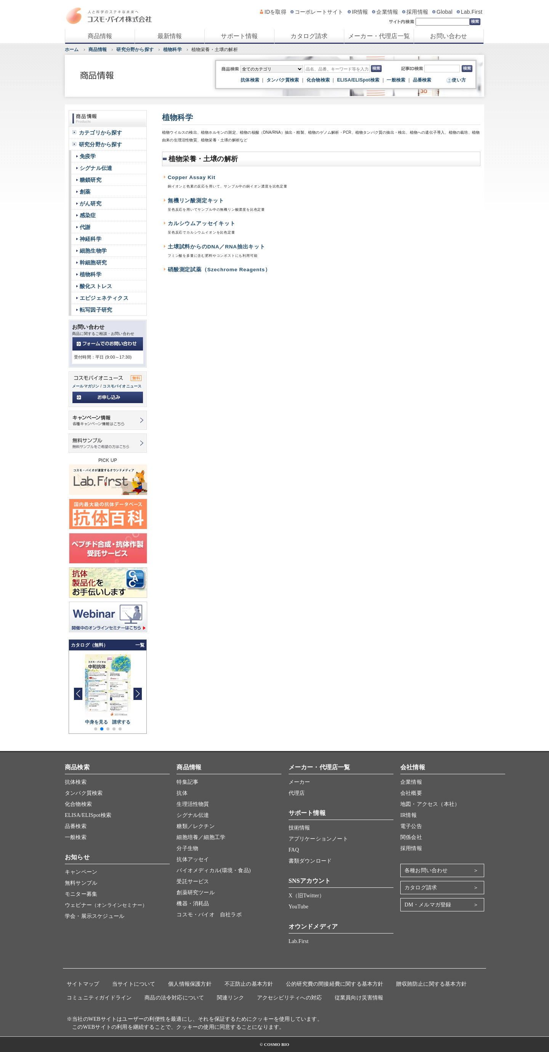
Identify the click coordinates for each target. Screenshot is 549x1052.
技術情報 (299, 828)
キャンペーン (81, 872)
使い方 (459, 80)
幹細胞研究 (93, 262)
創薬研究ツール (195, 892)
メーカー (299, 782)
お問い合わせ (448, 36)
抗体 (182, 793)
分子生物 (187, 848)
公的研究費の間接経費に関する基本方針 (335, 984)
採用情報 (417, 12)
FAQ (294, 850)
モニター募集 (81, 894)
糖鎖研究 (90, 180)
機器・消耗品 (193, 903)
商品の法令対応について (174, 998)
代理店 (297, 793)
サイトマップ (83, 984)
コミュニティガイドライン (99, 998)
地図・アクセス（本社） (430, 804)
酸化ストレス (96, 286)
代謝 (85, 227)
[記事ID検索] (442, 68)
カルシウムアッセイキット (202, 223)
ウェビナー (106, 905)
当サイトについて (134, 984)
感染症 (88, 215)
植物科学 (172, 49)
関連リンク (230, 998)
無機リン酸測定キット (196, 200)
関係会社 (411, 837)
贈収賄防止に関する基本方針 (431, 984)
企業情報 (387, 12)
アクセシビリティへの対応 (289, 998)
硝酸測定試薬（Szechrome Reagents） (219, 269)
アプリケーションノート (318, 839)
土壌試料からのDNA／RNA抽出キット (216, 247)
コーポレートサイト (319, 12)
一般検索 (396, 80)
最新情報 (169, 36)
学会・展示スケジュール (94, 916)
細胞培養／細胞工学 (201, 837)
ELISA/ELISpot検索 (358, 80)
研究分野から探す (135, 49)
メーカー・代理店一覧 (379, 36)
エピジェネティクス (104, 298)
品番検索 (422, 80)
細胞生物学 (93, 251)
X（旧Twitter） (307, 895)
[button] (137, 693)
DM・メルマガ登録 (428, 905)
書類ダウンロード (310, 861)
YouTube (298, 906)
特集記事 (187, 782)
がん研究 (90, 203)
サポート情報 (239, 36)
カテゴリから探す (100, 133)
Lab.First (471, 12)
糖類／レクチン (195, 826)
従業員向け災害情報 (359, 998)
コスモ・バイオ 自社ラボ (209, 914)
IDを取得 (275, 12)
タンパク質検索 (282, 80)
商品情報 (100, 36)
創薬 (85, 192)
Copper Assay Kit (191, 177)
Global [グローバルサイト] (445, 12)
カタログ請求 (309, 36)
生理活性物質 (193, 804)
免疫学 (88, 156)
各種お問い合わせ (426, 870)
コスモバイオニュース (122, 386)
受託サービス (193, 881)
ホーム (72, 49)
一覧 (139, 645)
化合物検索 (318, 80)
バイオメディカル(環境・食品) (213, 870)
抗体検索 (250, 80)
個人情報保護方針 (190, 984)
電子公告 (411, 826)
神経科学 (90, 239)
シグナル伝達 (96, 168)
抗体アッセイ (193, 859)
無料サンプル (81, 883)
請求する (121, 722)
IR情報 (360, 12)
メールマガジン (85, 386)
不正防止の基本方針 (249, 984)
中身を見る (96, 722)
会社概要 (411, 793)
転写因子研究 (96, 310)
